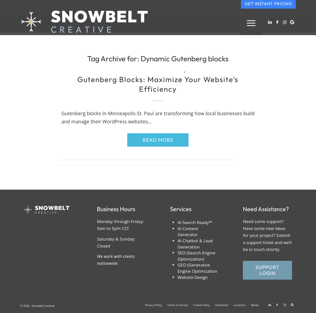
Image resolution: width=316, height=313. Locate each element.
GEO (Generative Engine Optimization (197, 268)
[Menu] (251, 22)
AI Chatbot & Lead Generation (195, 244)
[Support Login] (267, 270)
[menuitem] (251, 22)
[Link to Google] (292, 22)
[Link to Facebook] (277, 22)
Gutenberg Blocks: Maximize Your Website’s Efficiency (157, 84)
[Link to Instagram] (284, 22)
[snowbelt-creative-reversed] (84, 22)
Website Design (193, 277)
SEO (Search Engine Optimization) (196, 256)
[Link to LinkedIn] (270, 22)
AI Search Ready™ (195, 222)
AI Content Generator (188, 232)
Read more (158, 140)
